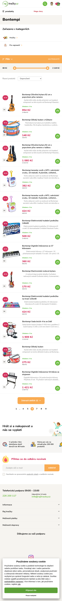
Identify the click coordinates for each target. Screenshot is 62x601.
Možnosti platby (31, 518)
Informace (31, 504)
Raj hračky (31, 511)
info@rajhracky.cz (41, 496)
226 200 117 (9, 495)
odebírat (52, 468)
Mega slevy (38, 11)
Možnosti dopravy (31, 525)
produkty (8, 11)
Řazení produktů (9, 79)
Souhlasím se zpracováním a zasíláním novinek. (30, 474)
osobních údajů (32, 474)
